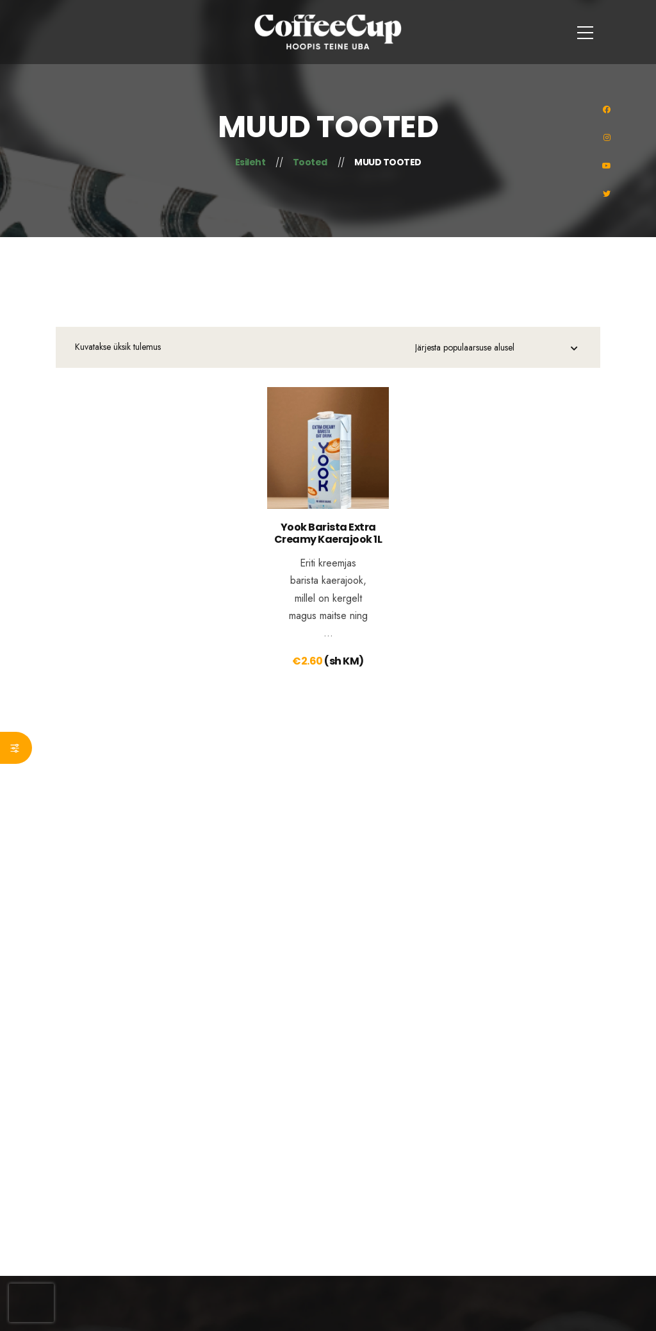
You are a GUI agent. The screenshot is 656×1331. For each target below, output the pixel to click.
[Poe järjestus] (496, 349)
